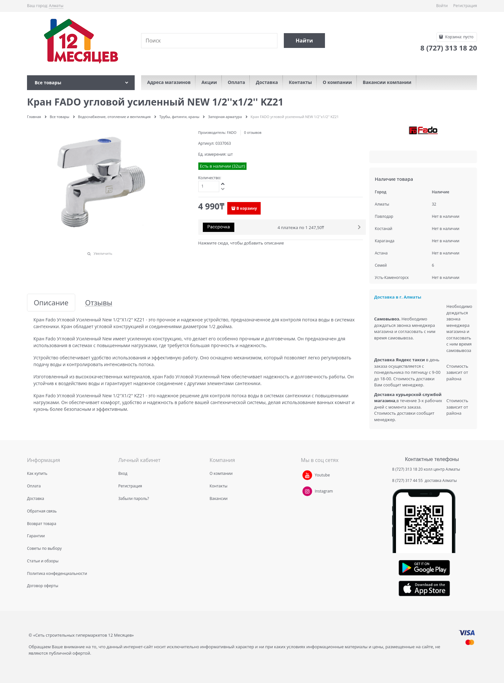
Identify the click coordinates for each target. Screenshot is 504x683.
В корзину (247, 208)
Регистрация (465, 5)
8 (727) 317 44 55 (408, 480)
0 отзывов (252, 132)
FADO (231, 132)
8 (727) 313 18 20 (407, 469)
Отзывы (99, 302)
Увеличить (103, 253)
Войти (442, 5)
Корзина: (458, 37)
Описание (51, 302)
